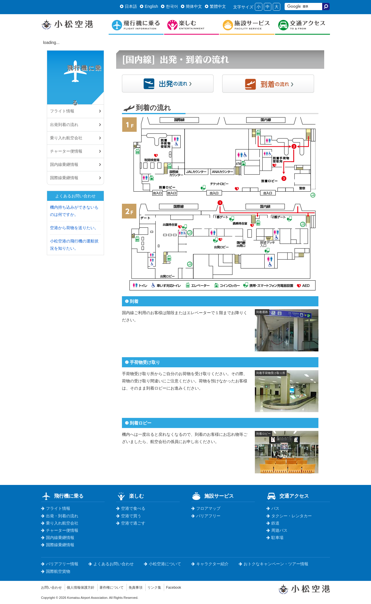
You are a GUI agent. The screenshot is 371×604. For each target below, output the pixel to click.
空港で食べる (130, 508)
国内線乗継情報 (64, 164)
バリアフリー (205, 516)
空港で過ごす (130, 523)
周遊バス (276, 530)
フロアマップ (205, 508)
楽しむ (130, 496)
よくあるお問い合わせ (111, 564)
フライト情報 (55, 508)
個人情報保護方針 (86, 587)
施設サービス (212, 496)
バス (272, 508)
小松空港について (162, 564)
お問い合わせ (53, 587)
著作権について (121, 587)
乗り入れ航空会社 (66, 138)
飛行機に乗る (75, 88)
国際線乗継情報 (64, 177)
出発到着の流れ (64, 124)
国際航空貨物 (55, 571)
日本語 (128, 6)
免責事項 (149, 587)
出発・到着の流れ (59, 516)
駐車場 (274, 537)
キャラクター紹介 (210, 564)
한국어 (169, 6)
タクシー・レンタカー (289, 516)
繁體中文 (215, 6)
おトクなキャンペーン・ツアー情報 (273, 564)
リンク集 (170, 587)
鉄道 (272, 523)
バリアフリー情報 (59, 564)
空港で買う (128, 516)
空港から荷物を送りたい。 (74, 227)
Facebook (191, 587)
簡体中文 (191, 6)
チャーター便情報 (66, 151)
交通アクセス (287, 496)
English (149, 6)
